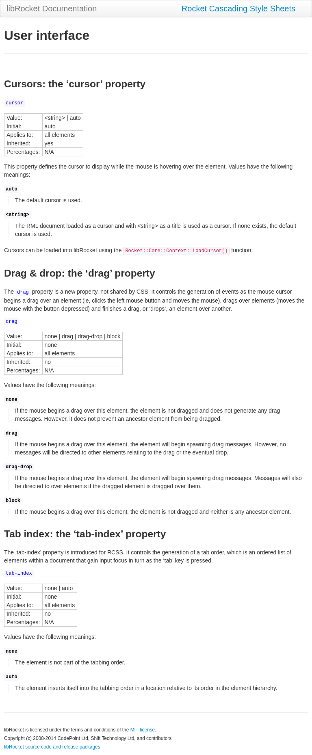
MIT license (142, 730)
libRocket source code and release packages (52, 747)
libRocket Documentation (51, 8)
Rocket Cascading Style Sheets (238, 8)
